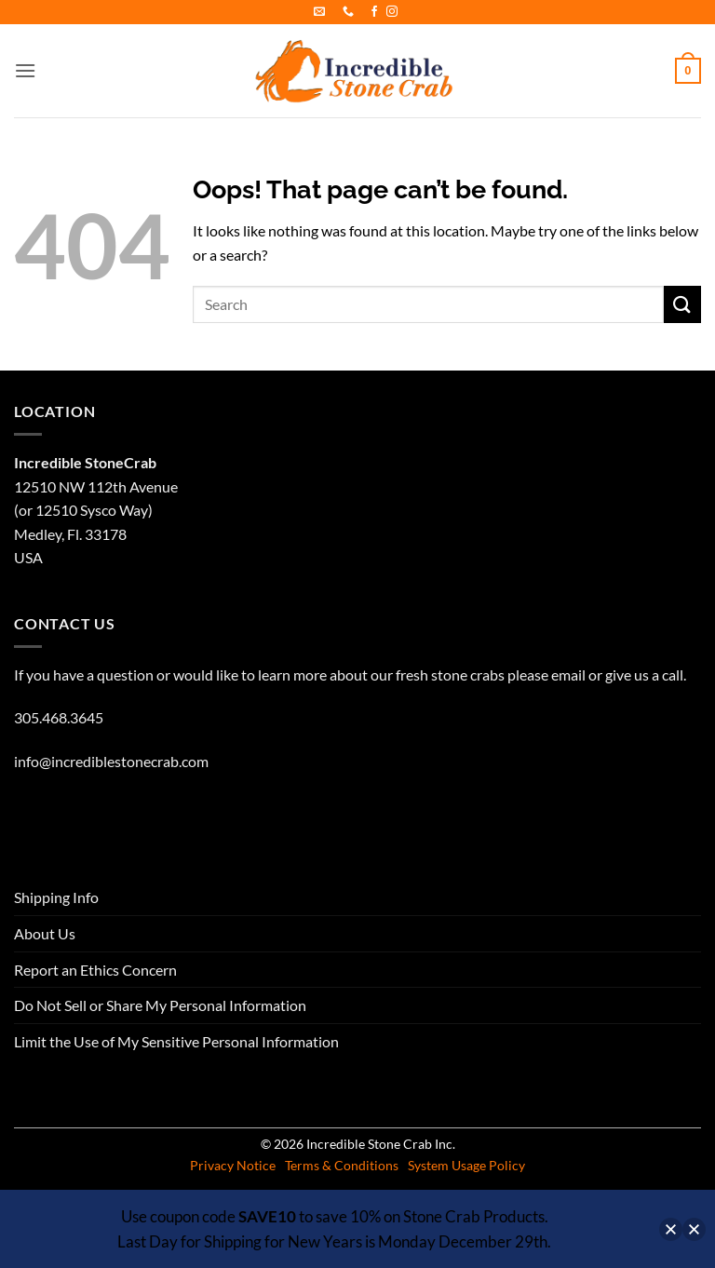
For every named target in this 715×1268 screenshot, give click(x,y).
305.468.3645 (58, 717)
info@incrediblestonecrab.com (111, 761)
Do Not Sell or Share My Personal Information (160, 1005)
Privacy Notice (233, 1165)
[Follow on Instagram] (392, 12)
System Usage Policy (466, 1165)
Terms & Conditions (341, 1165)
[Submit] (682, 304)
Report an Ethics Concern (95, 969)
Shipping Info (56, 897)
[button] (25, 70)
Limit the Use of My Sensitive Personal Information (176, 1041)
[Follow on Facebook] (374, 12)
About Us (44, 933)
